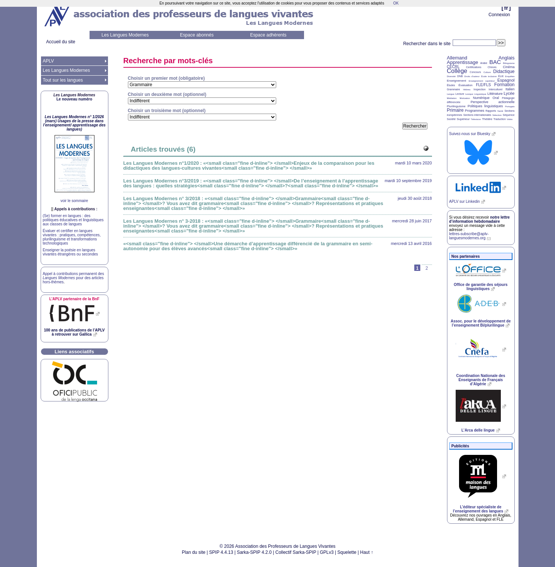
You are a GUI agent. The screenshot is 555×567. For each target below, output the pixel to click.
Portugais (509, 106)
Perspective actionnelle (493, 102)
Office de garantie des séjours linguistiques (481, 287)
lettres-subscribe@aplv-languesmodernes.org (469, 236)
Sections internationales (477, 115)
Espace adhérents (268, 35)
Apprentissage (462, 62)
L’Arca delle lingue (477, 430)
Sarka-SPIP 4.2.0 (254, 552)
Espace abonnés (196, 35)
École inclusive (489, 76)
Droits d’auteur (471, 76)
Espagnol (506, 80)
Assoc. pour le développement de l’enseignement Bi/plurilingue (481, 323)
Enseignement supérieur (482, 81)
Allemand (457, 58)
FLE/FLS (483, 85)
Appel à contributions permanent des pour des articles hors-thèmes (73, 278)
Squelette (347, 552)
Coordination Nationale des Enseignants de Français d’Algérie (480, 380)
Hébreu (467, 89)
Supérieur (463, 119)
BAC (495, 62)
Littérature (495, 94)
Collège (457, 71)
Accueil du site (60, 41)
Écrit (500, 76)
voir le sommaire (74, 201)
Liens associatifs (74, 351)
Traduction (499, 119)
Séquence (509, 115)
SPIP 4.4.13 (221, 552)
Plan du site (193, 552)
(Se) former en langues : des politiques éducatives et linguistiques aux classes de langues (73, 220)
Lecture (459, 94)
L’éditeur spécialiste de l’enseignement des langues (478, 509)
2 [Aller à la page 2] (427, 268)
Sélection (497, 115)
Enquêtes (509, 76)
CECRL (453, 67)
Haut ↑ (366, 552)
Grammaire (453, 89)
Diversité (451, 76)
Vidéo (509, 119)
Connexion (499, 14)
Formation (504, 84)
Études (451, 85)
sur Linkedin (464, 201)
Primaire (455, 110)
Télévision (476, 119)
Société (451, 119)
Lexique (469, 94)
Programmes (474, 110)
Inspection (480, 89)
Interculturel (496, 89)
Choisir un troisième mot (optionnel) (167, 110)
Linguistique (480, 94)
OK (395, 3)
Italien (510, 89)
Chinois (492, 67)
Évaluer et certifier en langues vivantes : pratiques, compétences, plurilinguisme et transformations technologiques (72, 237)
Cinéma (509, 67)
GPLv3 (327, 552)
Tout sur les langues (63, 80)
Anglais (507, 58)
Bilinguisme (509, 63)
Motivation (465, 98)
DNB (460, 76)
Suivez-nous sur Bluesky (470, 134)
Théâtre (487, 119)
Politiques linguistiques (485, 106)
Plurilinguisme (456, 106)
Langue (451, 94)
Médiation (452, 98)
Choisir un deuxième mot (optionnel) (167, 94)
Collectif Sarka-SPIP (295, 552)
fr (506, 8)
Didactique (504, 71)
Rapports (490, 110)
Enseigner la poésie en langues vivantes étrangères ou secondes (70, 252)
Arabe (483, 63)
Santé (500, 111)
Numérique (481, 98)
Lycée (509, 93)
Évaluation (465, 85)
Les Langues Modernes (125, 35)
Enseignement (456, 80)
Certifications (473, 67)
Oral (496, 98)
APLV (48, 61)
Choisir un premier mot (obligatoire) (166, 78)
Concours (475, 72)
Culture (487, 72)
